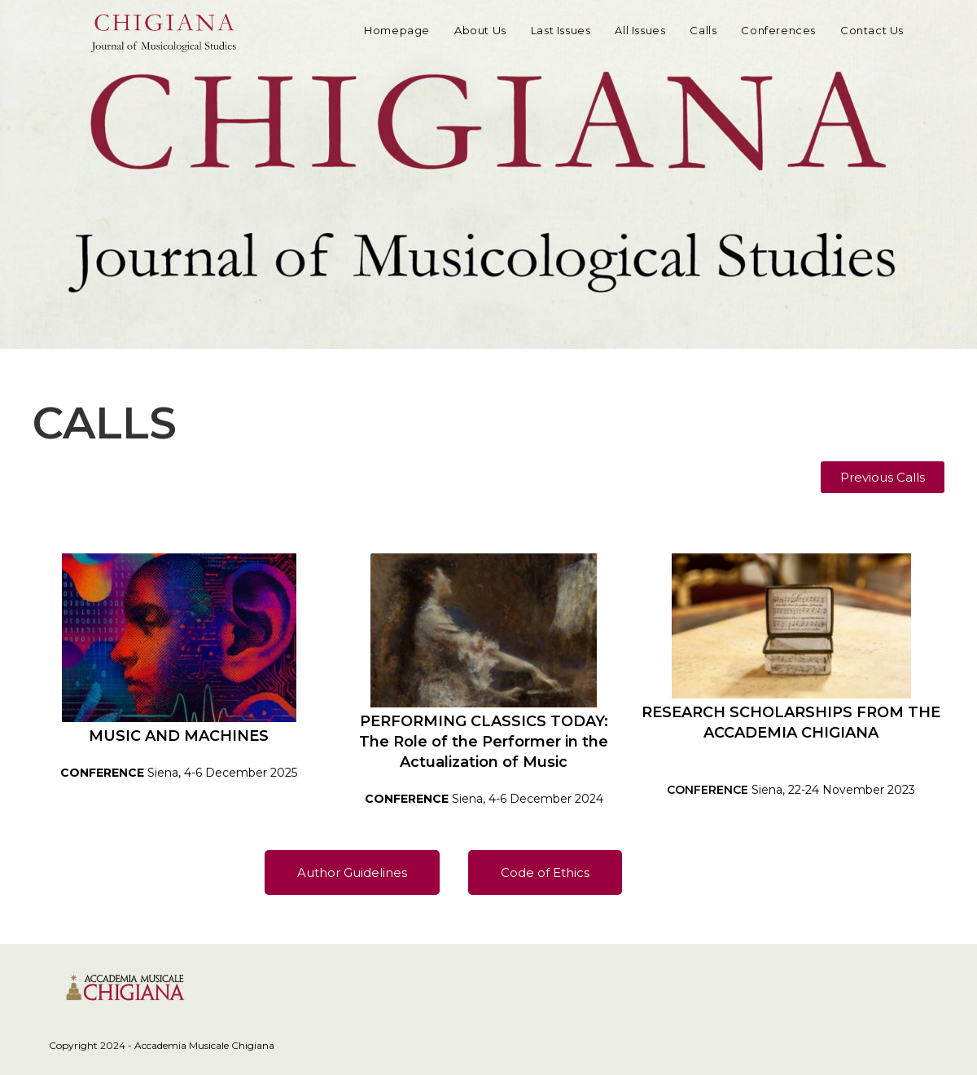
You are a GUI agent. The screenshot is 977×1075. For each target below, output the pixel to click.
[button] (882, 477)
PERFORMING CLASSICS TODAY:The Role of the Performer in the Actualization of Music (483, 741)
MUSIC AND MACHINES (179, 736)
